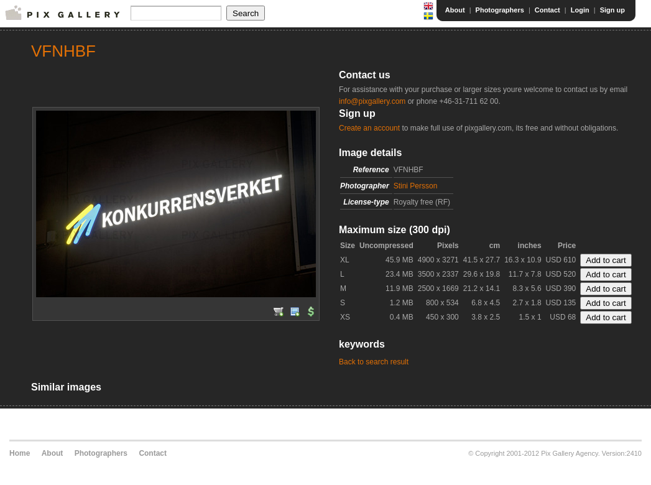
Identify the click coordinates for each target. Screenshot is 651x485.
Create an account (369, 128)
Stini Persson (416, 186)
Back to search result (374, 362)
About (455, 10)
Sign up (612, 10)
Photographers (500, 10)
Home (19, 453)
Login (580, 10)
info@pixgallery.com (372, 101)
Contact (547, 10)
